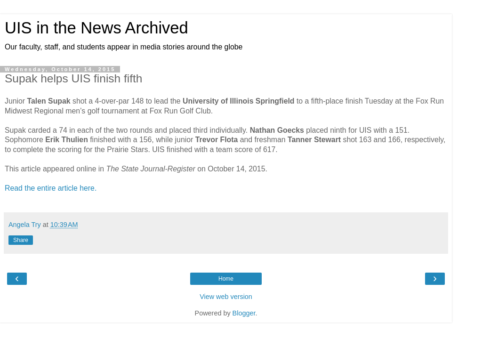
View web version (226, 296)
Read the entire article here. (50, 188)
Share (20, 240)
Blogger (244, 313)
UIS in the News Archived (96, 28)
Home (225, 278)
